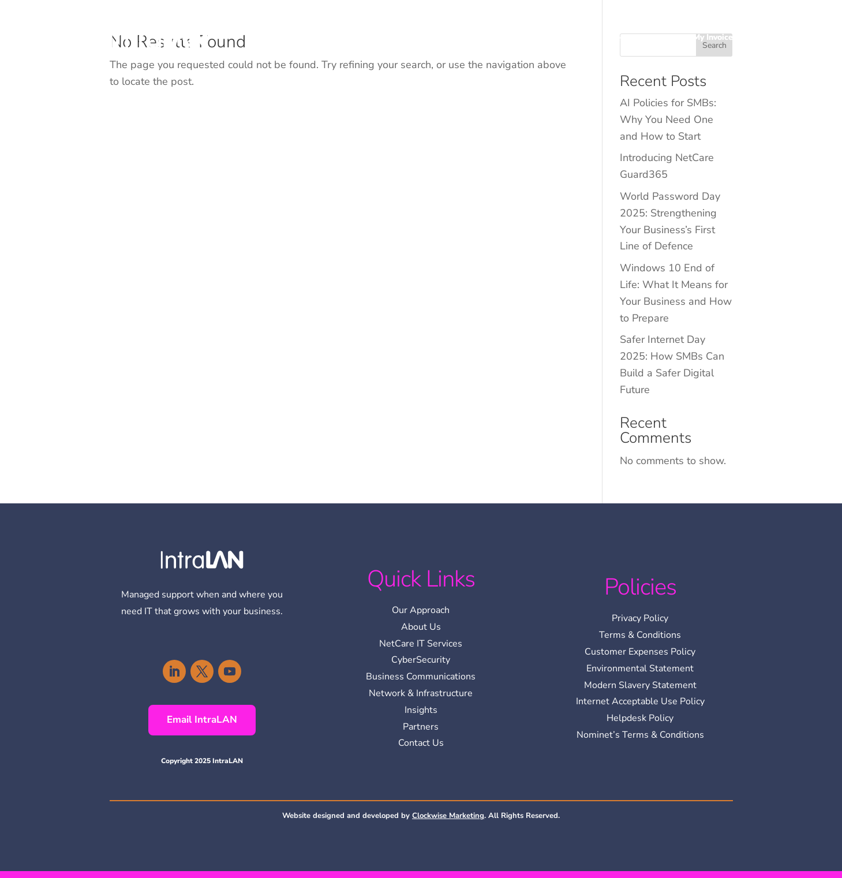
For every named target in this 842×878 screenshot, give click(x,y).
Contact (665, 37)
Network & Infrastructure (421, 693)
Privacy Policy (640, 618)
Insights (622, 37)
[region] (692, 794)
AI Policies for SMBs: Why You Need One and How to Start (668, 119)
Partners (421, 726)
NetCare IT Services (420, 643)
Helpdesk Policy (640, 718)
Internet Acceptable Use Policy (640, 701)
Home (477, 37)
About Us (421, 627)
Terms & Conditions (640, 635)
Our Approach (421, 610)
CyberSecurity (420, 659)
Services (566, 37)
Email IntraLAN (202, 719)
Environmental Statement (640, 668)
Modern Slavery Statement (640, 685)
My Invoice (713, 37)
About (514, 37)
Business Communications (421, 676)
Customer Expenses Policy (640, 651)
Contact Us (421, 743)
